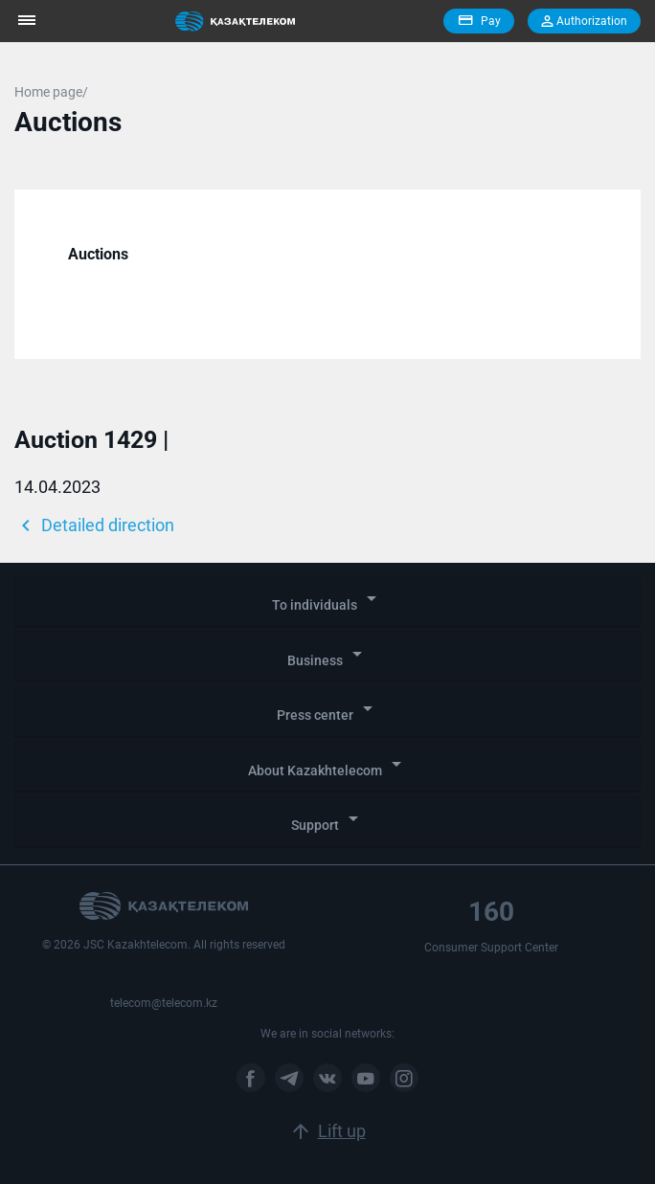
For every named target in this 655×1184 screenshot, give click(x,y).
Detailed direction (94, 525)
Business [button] (328, 655)
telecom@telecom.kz (163, 1003)
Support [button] (328, 820)
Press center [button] (328, 710)
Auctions (98, 254)
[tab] (327, 602)
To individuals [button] (327, 600)
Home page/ (51, 92)
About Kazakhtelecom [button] (328, 765)
